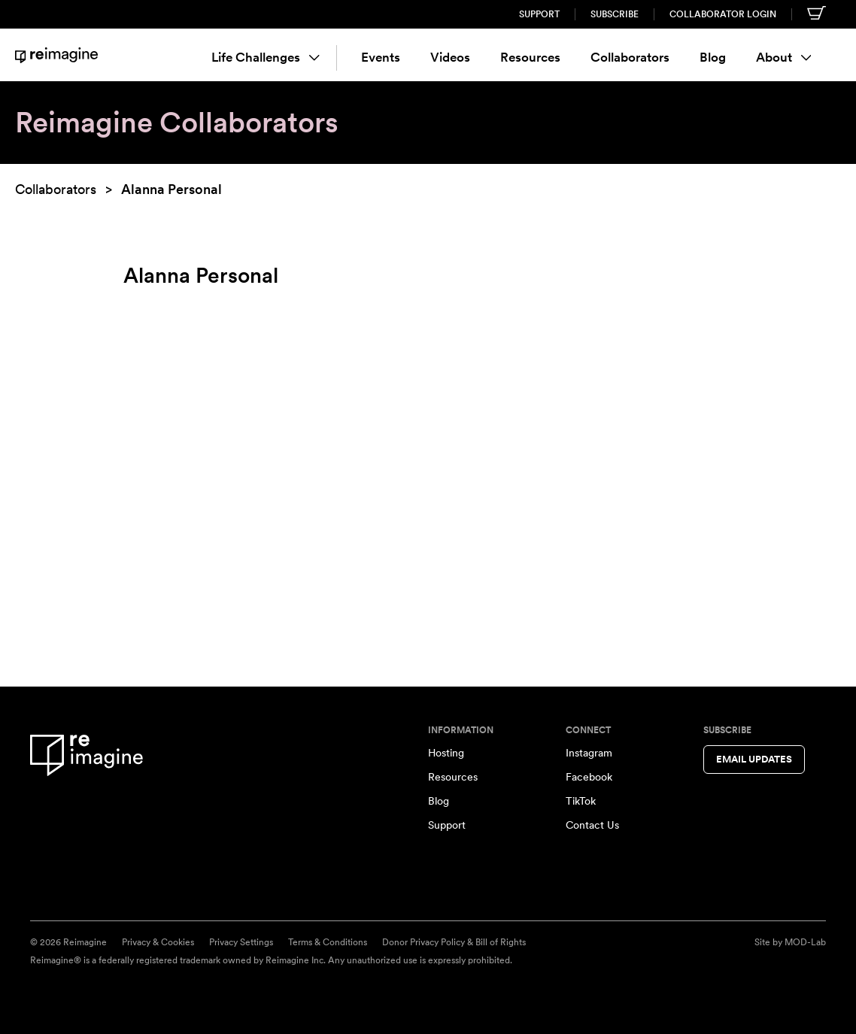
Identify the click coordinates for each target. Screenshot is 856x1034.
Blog (713, 57)
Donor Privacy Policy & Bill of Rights (454, 942)
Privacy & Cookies (158, 942)
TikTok (581, 801)
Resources (530, 57)
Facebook (589, 777)
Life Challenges (265, 57)
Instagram (589, 753)
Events (380, 57)
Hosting (446, 753)
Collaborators (629, 57)
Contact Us (592, 825)
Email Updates (754, 759)
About (784, 57)
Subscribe (614, 14)
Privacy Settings (241, 942)
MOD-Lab (805, 942)
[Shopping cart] (816, 13)
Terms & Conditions (327, 942)
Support (539, 14)
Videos (450, 57)
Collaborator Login (722, 14)
